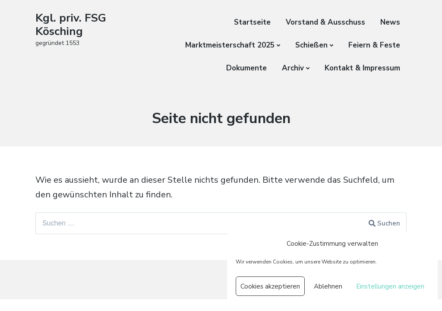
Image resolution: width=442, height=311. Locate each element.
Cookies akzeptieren (270, 286)
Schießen (311, 45)
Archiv (293, 68)
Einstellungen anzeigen (390, 286)
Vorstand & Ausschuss (325, 22)
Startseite (252, 22)
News (390, 22)
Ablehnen (328, 286)
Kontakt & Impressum (362, 68)
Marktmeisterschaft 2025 (230, 45)
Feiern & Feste (374, 45)
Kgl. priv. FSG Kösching (70, 24)
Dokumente (246, 68)
